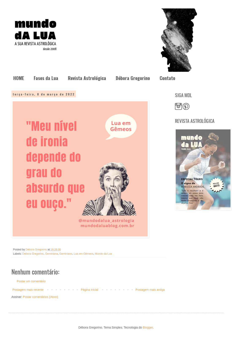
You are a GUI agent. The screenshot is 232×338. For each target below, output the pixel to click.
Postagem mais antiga (150, 289)
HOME (18, 78)
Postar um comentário (31, 281)
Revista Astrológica (87, 78)
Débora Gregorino (133, 78)
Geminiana (51, 253)
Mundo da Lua (103, 253)
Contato (167, 78)
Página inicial (89, 289)
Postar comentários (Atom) (40, 297)
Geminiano (65, 253)
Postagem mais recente (27, 289)
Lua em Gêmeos (83, 253)
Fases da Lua (46, 78)
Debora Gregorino (33, 253)
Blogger (148, 327)
